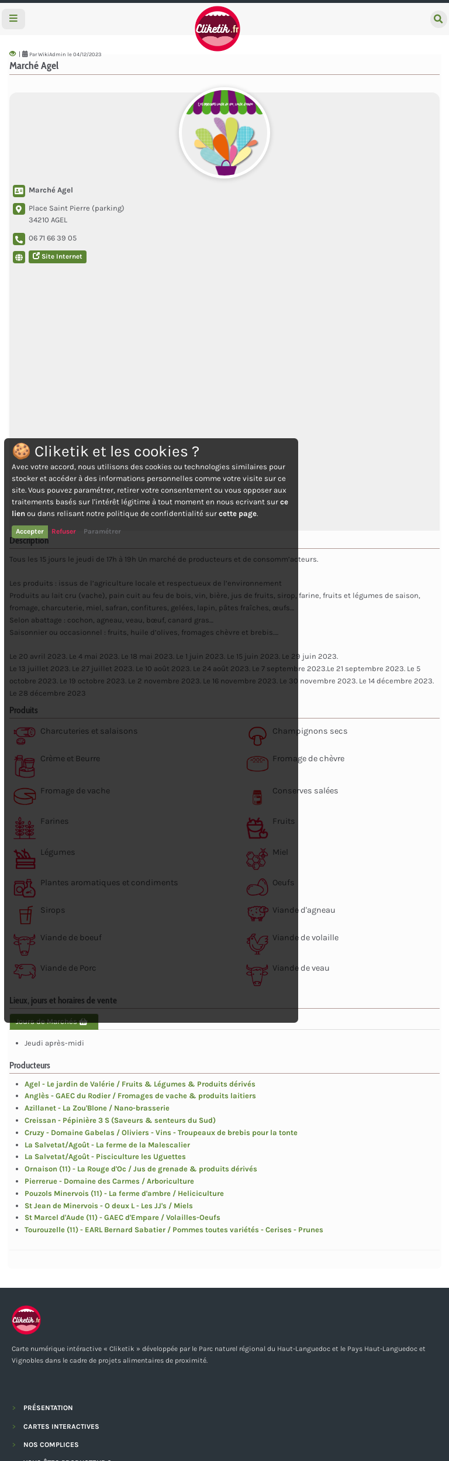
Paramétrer (102, 531)
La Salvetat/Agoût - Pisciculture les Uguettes (105, 1156)
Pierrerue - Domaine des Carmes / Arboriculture (109, 1181)
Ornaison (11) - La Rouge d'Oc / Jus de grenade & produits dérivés (141, 1168)
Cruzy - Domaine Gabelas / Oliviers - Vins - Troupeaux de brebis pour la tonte (161, 1132)
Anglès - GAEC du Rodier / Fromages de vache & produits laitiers (140, 1095)
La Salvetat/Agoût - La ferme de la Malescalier (107, 1144)
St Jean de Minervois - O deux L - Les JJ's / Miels (109, 1205)
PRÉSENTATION (48, 1408)
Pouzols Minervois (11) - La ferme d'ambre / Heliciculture (124, 1193)
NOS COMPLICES (51, 1445)
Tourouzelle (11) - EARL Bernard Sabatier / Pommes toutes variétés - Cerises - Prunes (174, 1229)
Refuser (63, 531)
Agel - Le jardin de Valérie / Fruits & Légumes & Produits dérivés (140, 1084)
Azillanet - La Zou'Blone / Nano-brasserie (97, 1108)
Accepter (30, 531)
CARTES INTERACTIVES (61, 1426)
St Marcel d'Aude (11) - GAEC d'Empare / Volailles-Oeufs (122, 1217)
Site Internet (57, 256)
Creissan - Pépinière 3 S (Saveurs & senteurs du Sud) (120, 1120)
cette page (238, 513)
